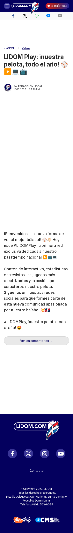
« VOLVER (9, 48)
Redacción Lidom (30, 86)
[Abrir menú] (7, 6)
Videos (26, 48)
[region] (36, 33)
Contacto (37, 470)
